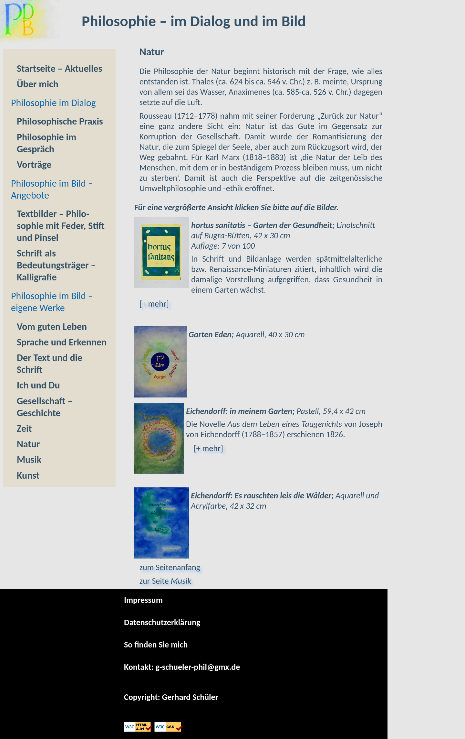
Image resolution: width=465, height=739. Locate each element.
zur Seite (165, 581)
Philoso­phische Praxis (60, 121)
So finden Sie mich (156, 644)
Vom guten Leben (52, 326)
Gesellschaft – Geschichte (44, 407)
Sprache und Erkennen (62, 342)
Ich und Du (38, 385)
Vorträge (34, 164)
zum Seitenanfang (170, 567)
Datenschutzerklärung (162, 622)
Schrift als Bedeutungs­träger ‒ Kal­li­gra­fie (56, 265)
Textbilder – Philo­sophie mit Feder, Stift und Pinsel (61, 226)
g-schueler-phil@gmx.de (198, 667)
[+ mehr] (154, 304)
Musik (29, 459)
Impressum (143, 600)
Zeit (24, 428)
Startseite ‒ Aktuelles (59, 68)
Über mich (37, 84)
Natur (28, 444)
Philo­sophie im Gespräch (46, 143)
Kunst (28, 475)
